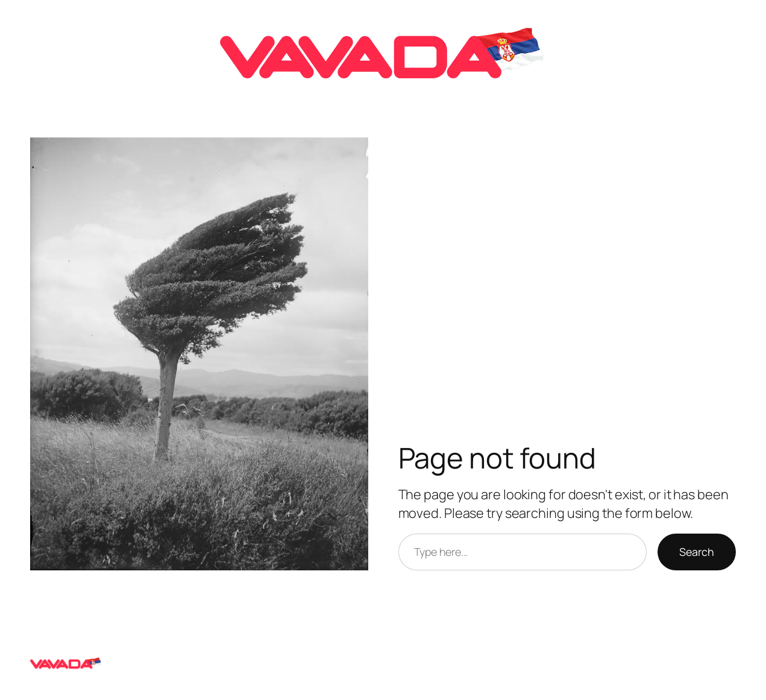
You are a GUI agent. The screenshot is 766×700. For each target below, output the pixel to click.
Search (696, 551)
